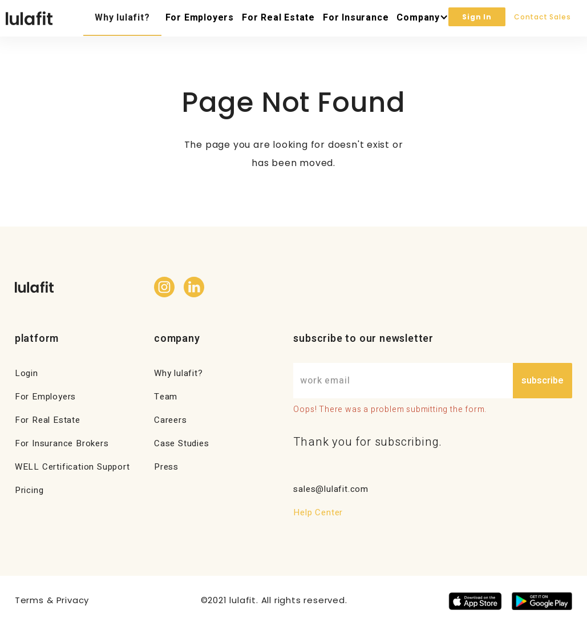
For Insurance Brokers (62, 443)
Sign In (477, 17)
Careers (170, 420)
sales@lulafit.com (331, 489)
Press (166, 467)
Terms (29, 600)
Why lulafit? (122, 18)
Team (165, 396)
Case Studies (181, 443)
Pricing (29, 490)
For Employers (199, 18)
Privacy (73, 600)
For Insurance (355, 18)
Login (26, 373)
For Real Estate (278, 18)
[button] (420, 18)
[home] (29, 18)
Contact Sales (542, 17)
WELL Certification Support (72, 467)
